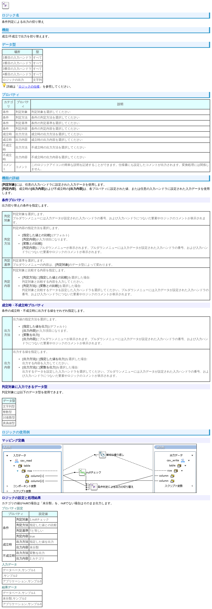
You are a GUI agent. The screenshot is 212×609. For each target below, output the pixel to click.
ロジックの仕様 (29, 86)
